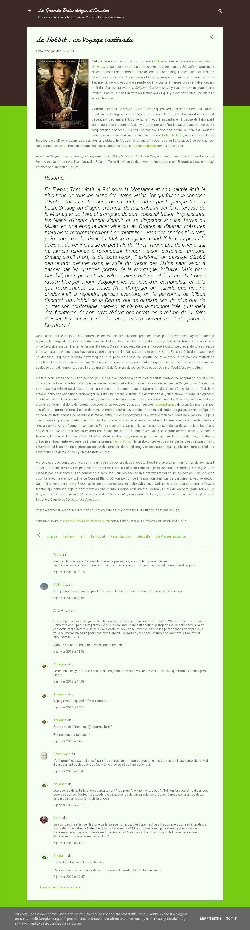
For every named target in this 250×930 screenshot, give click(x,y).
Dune (61, 146)
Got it (231, 919)
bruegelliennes (166, 404)
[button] (211, 37)
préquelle (143, 536)
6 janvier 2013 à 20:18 (69, 805)
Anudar (58, 664)
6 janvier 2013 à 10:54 (69, 598)
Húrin (100, 67)
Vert (56, 818)
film (82, 536)
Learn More (210, 919)
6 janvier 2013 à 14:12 (69, 707)
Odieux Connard (102, 521)
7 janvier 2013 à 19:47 (69, 877)
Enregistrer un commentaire (60, 887)
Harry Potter (122, 441)
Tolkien (159, 61)
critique (52, 536)
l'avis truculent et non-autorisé (76, 521)
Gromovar (60, 754)
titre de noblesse (144, 146)
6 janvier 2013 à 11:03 (69, 652)
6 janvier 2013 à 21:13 (69, 843)
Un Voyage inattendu (171, 536)
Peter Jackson (172, 135)
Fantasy (68, 536)
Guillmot (59, 585)
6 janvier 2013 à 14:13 (69, 741)
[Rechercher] (220, 12)
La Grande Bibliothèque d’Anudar (73, 10)
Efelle (57, 555)
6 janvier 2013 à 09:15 (69, 572)
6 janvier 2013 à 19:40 (69, 771)
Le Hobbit (98, 536)
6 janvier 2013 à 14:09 (69, 681)
